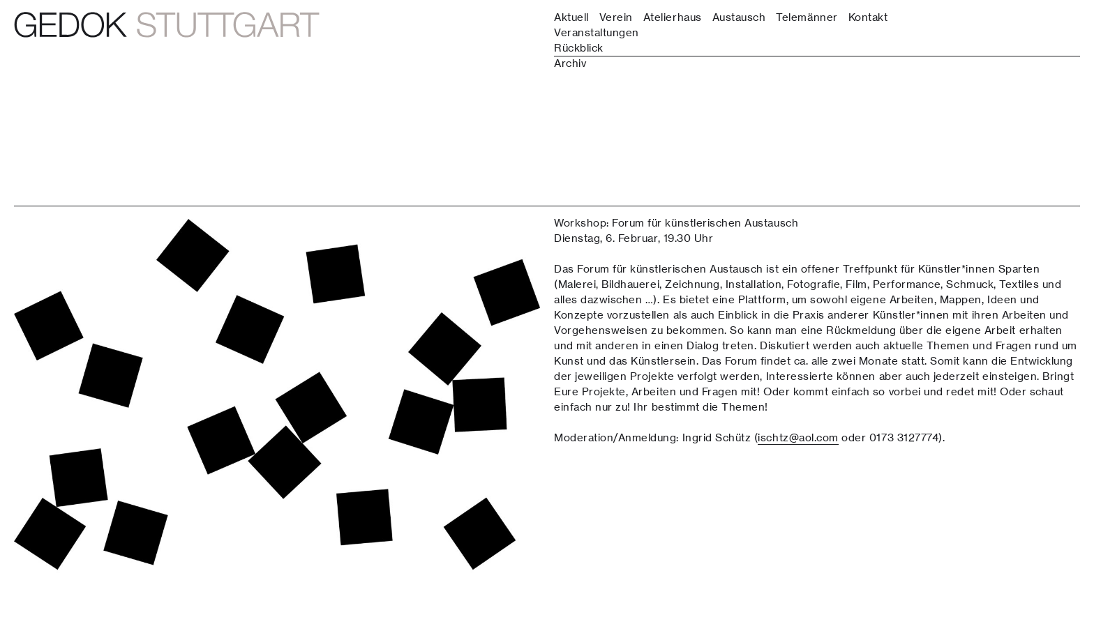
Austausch (739, 17)
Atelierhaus (672, 17)
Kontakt (868, 17)
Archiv (570, 63)
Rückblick (579, 47)
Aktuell (571, 17)
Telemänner (806, 17)
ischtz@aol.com (798, 437)
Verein (616, 17)
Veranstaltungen (596, 32)
